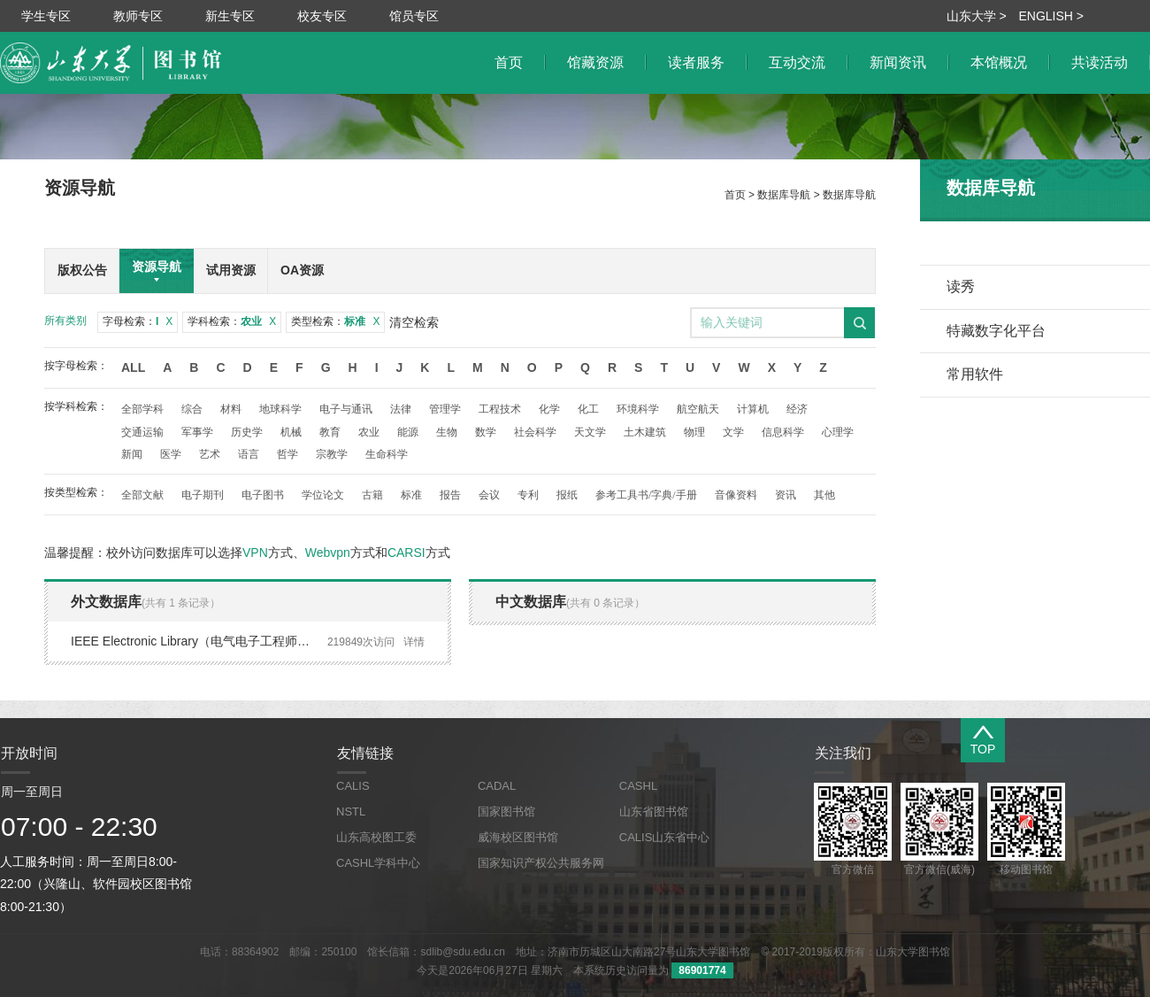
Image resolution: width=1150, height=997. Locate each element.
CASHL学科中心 (378, 862)
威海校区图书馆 (518, 837)
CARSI (406, 552)
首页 (735, 195)
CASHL (638, 785)
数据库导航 (783, 195)
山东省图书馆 (653, 811)
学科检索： (232, 321)
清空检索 (414, 322)
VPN (255, 552)
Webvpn (327, 552)
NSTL (350, 811)
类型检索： (335, 321)
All (133, 367)
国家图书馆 (506, 811)
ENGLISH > (1051, 16)
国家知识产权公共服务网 (541, 862)
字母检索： (137, 321)
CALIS (353, 785)
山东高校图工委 (376, 837)
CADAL (497, 785)
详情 (414, 642)
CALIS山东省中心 (664, 837)
